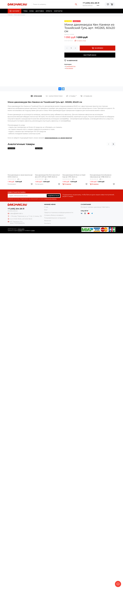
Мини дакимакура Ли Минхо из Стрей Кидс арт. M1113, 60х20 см (73, 176)
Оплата (49, 11)
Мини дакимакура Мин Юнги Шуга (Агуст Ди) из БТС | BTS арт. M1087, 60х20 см (47, 176)
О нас (46, 207)
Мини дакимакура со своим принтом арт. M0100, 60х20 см (20, 176)
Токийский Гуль (70, 66)
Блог (45, 210)
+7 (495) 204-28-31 (91, 3)
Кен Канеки (69, 68)
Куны (31, 11)
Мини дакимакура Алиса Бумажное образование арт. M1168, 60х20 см (100, 176)
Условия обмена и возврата (53, 215)
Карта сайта (21, 229)
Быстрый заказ (90, 55)
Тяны (25, 11)
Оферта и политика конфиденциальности (58, 212)
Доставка (40, 11)
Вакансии (47, 221)
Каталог (14, 11)
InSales (33, 230)
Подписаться (53, 195)
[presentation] (109, 144)
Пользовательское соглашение (55, 218)
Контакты (58, 11)
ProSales (20, 230)
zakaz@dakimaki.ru (16, 213)
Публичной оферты (50, 199)
